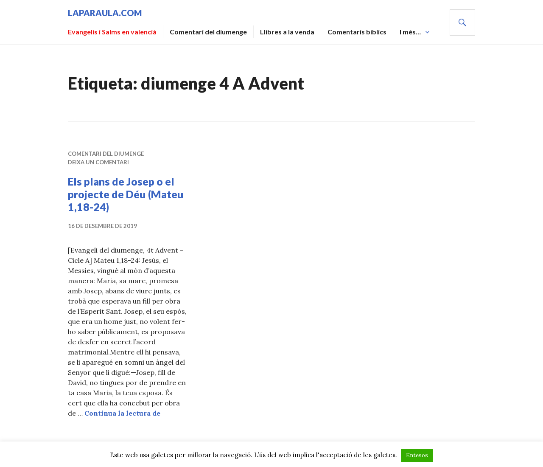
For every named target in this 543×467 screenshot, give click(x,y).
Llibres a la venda (287, 32)
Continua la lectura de (122, 413)
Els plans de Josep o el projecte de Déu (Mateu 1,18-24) (126, 194)
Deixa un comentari (98, 162)
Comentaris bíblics (356, 32)
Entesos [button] (417, 455)
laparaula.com (105, 13)
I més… (410, 32)
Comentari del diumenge (208, 32)
